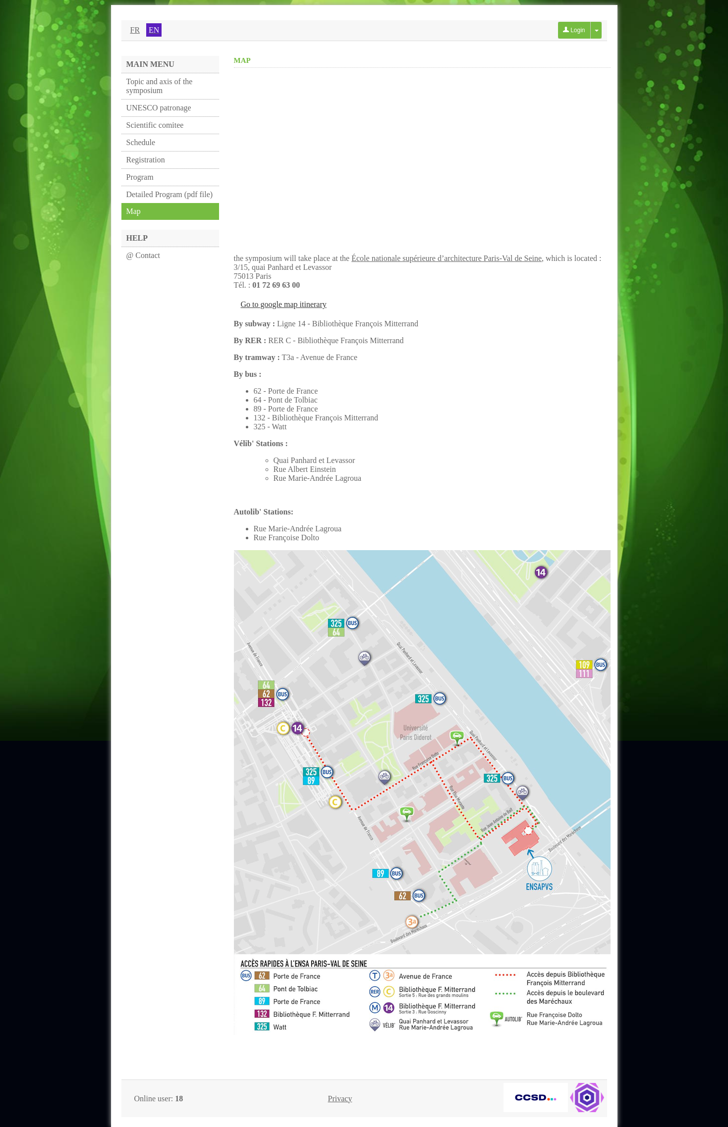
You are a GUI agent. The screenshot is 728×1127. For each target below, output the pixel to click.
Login (574, 30)
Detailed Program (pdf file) (169, 194)
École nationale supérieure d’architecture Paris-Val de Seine (446, 258)
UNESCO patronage (158, 107)
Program (140, 177)
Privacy (340, 1098)
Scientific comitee (155, 125)
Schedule (141, 142)
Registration (145, 159)
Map (133, 211)
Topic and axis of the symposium (159, 86)
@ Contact (143, 255)
